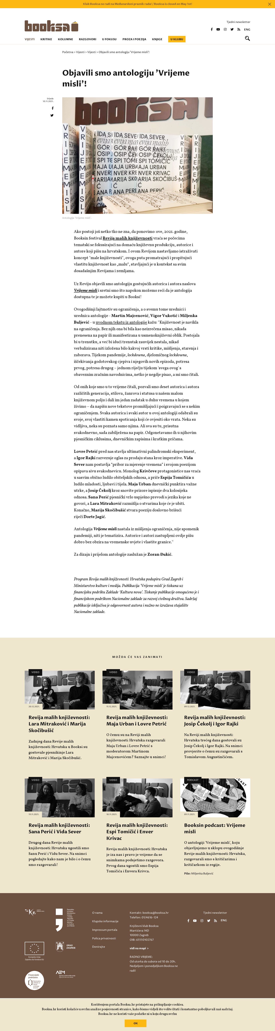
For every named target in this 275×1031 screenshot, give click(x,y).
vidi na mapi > (139, 948)
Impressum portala (104, 930)
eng (247, 29)
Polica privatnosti (104, 938)
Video (35, 672)
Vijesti (30, 39)
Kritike (46, 39)
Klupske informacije (105, 921)
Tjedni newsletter (238, 22)
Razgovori (87, 39)
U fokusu (109, 39)
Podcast (193, 780)
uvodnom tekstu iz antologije (121, 322)
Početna (67, 52)
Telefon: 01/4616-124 (144, 917)
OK (136, 1023)
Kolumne (65, 39)
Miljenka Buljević (202, 873)
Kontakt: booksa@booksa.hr (149, 913)
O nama (97, 913)
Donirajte (98, 947)
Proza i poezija (134, 39)
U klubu (177, 39)
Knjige (157, 39)
